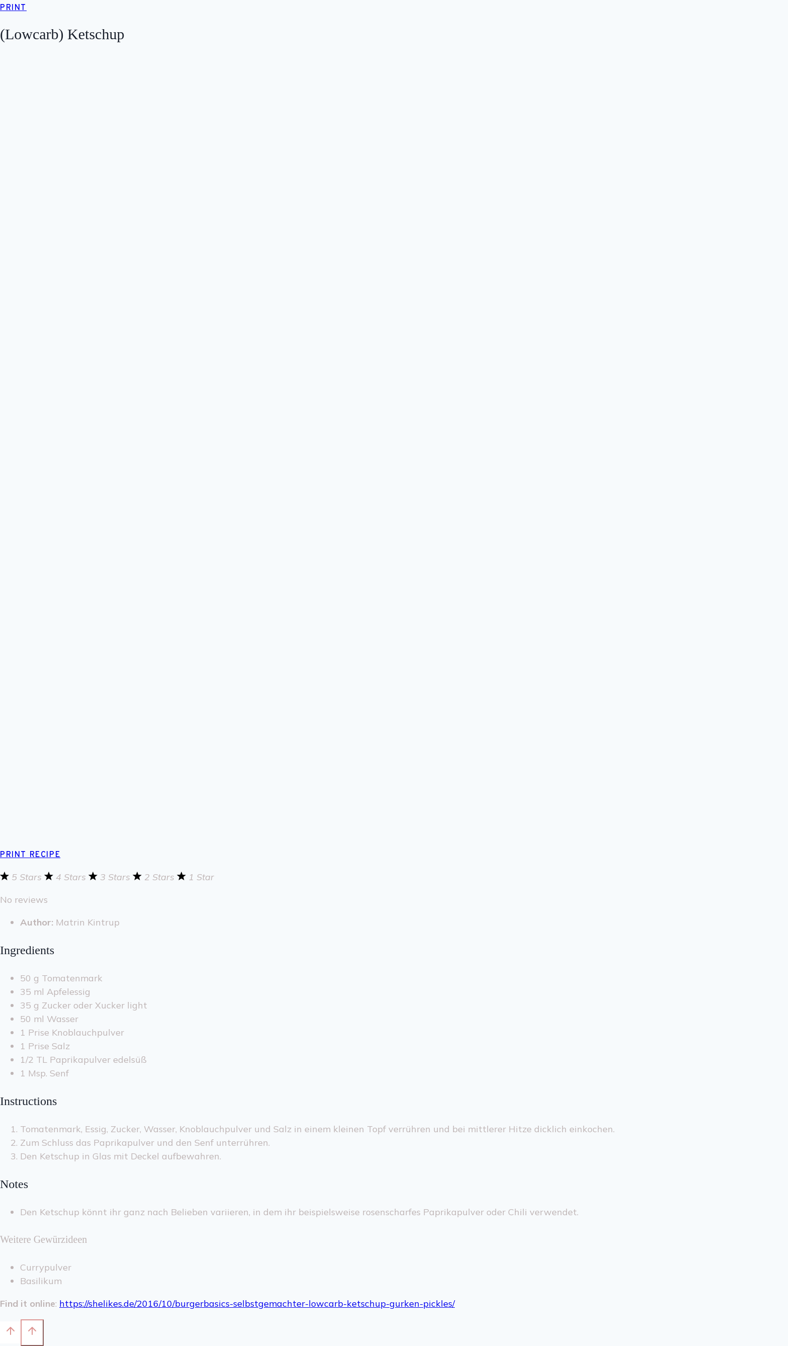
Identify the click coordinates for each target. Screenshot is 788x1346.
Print (13, 8)
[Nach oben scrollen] (10, 1332)
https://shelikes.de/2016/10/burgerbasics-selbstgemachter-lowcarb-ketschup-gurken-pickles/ (257, 1303)
